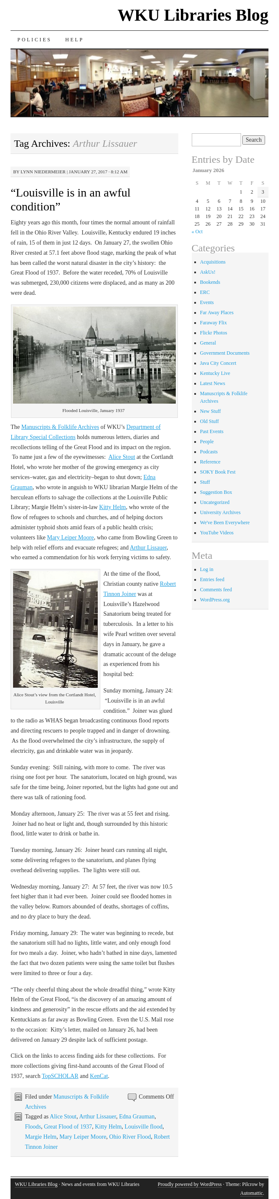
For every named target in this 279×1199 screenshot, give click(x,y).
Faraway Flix (213, 323)
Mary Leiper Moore (70, 537)
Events (207, 302)
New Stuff (210, 411)
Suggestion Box (216, 492)
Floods (33, 1127)
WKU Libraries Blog (193, 14)
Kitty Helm (112, 507)
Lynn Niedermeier (43, 171)
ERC (205, 292)
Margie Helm (40, 1137)
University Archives (220, 512)
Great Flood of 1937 (68, 1127)
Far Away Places (217, 312)
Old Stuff (209, 421)
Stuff (205, 482)
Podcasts (209, 452)
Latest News (212, 383)
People (207, 442)
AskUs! (208, 272)
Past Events (212, 431)
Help (74, 40)
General (208, 343)
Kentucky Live (215, 373)
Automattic (251, 1193)
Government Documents (225, 353)
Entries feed (212, 579)
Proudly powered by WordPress (190, 1184)
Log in (207, 569)
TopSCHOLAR (60, 1076)
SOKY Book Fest (218, 472)
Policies (34, 40)
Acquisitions (213, 262)
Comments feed (216, 590)
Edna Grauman (136, 1116)
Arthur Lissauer (148, 547)
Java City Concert (218, 363)
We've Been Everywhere (225, 522)
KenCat (99, 1076)
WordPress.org (215, 600)
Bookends (210, 282)
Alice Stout (121, 457)
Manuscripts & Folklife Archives (60, 427)
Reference (210, 462)
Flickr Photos (213, 333)
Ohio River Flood (130, 1137)
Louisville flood (144, 1127)
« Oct (197, 231)
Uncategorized (215, 502)
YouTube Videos (217, 533)
